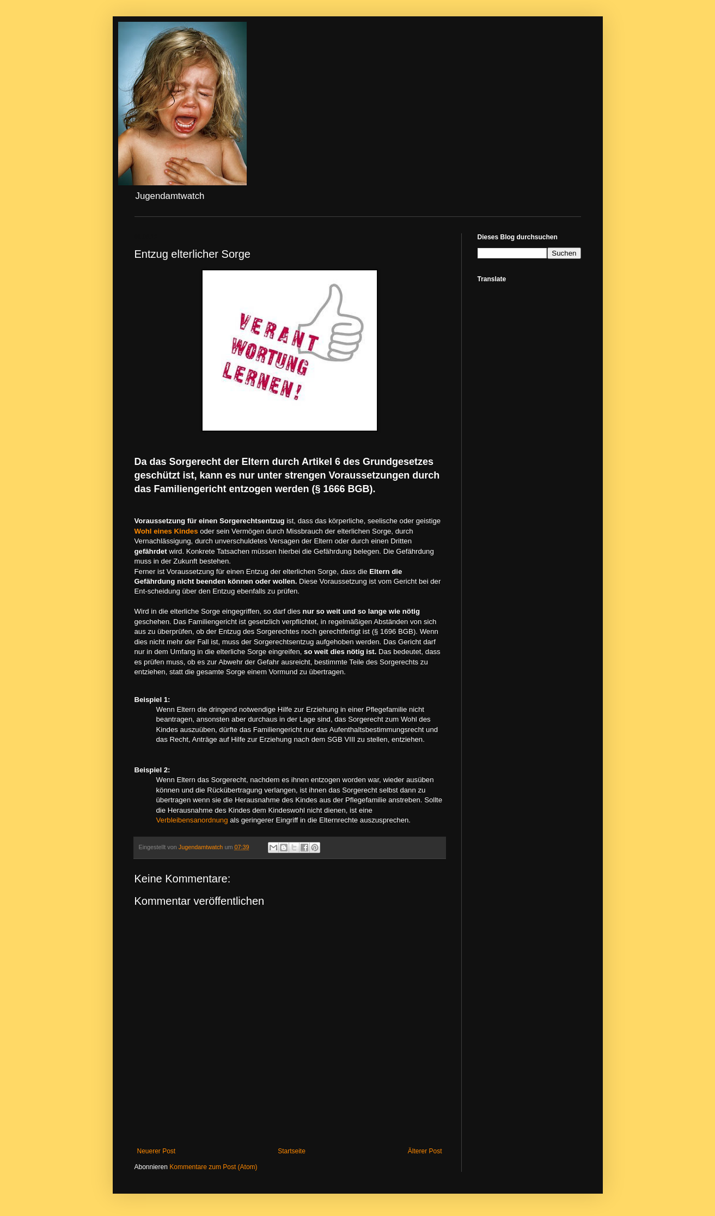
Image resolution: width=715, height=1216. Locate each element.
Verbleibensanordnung (192, 820)
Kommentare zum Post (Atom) (213, 1167)
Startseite (291, 1151)
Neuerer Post (156, 1151)
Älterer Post (425, 1151)
